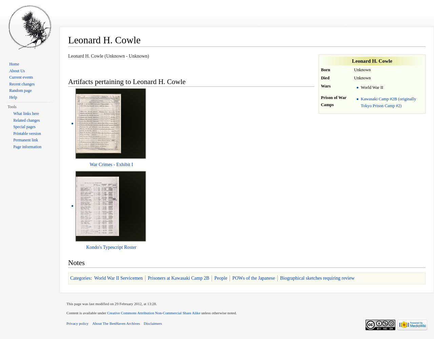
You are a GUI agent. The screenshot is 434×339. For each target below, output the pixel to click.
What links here (26, 113)
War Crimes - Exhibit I (111, 164)
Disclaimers (153, 323)
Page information (27, 146)
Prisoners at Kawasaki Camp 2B (178, 278)
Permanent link (25, 140)
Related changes (26, 120)
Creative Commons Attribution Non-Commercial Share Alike (153, 313)
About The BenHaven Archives (116, 323)
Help (13, 97)
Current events (21, 77)
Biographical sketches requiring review (317, 278)
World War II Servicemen (118, 278)
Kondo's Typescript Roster (111, 247)
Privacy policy (77, 323)
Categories (80, 278)
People (220, 278)
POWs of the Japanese (253, 278)
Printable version (27, 133)
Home (14, 64)
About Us (17, 70)
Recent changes (22, 84)
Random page (20, 90)
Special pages (24, 126)
